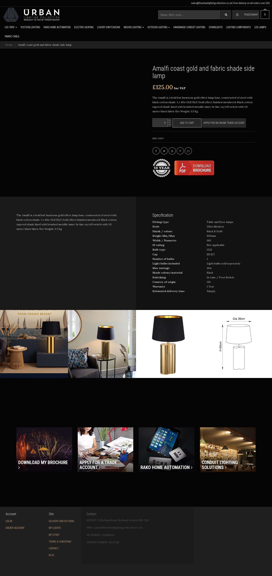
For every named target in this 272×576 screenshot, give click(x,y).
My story (38, 534)
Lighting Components (238, 27)
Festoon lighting (30, 27)
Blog (36, 555)
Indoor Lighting (134, 27)
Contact (38, 548)
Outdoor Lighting (159, 27)
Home (9, 44)
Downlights (216, 27)
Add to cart (187, 122)
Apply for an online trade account (224, 122)
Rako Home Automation (57, 27)
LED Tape (11, 27)
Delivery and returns (46, 521)
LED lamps (260, 27)
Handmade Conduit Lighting (189, 27)
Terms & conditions (44, 541)
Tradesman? (251, 14)
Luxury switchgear (108, 27)
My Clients (39, 527)
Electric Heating (84, 27)
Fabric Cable (12, 36)
